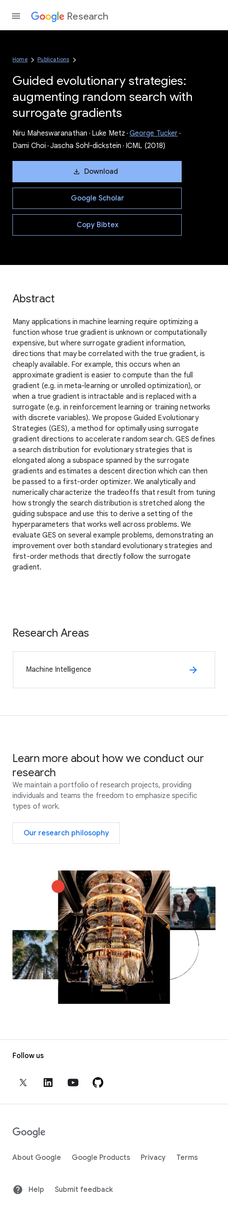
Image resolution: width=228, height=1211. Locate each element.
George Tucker (154, 133)
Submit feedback (84, 1189)
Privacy (153, 1157)
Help (28, 1189)
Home (20, 59)
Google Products (101, 1157)
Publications (53, 59)
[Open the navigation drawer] (16, 16)
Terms (187, 1157)
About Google (36, 1157)
